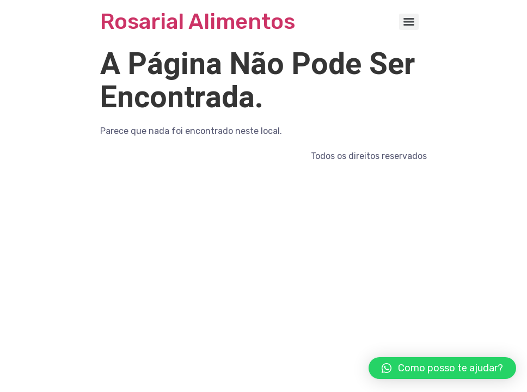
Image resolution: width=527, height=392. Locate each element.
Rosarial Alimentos (197, 21)
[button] (442, 368)
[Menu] (409, 22)
